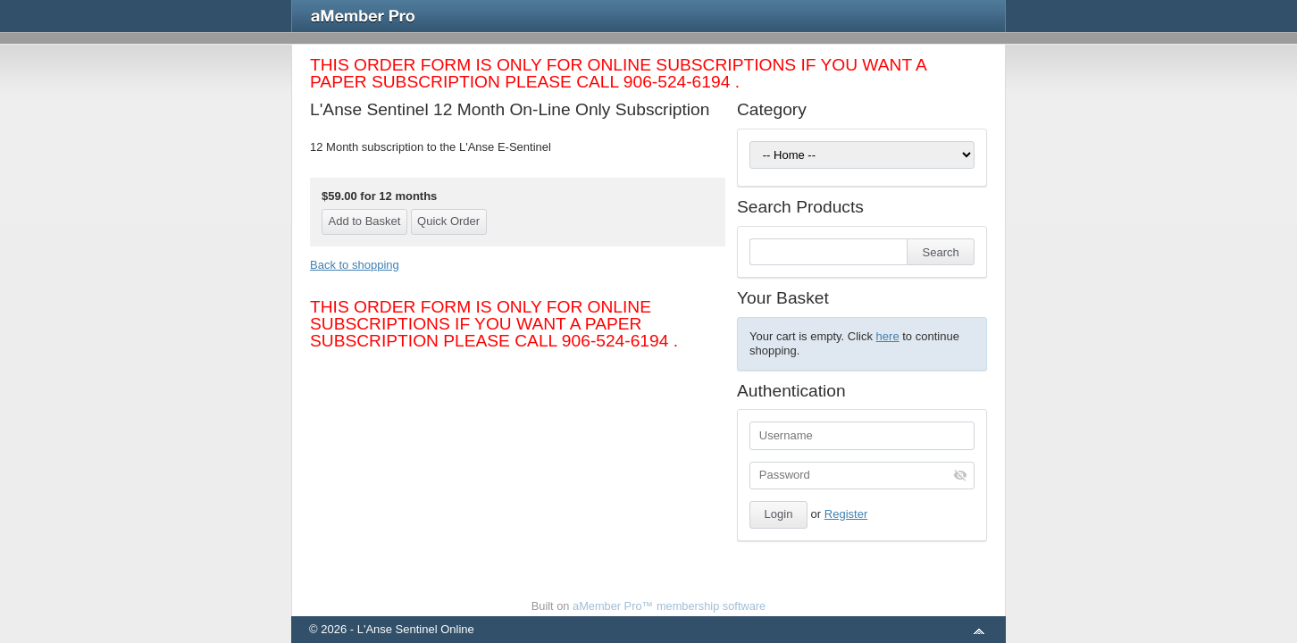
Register (845, 514)
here (888, 336)
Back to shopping (354, 264)
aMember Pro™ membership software (669, 606)
